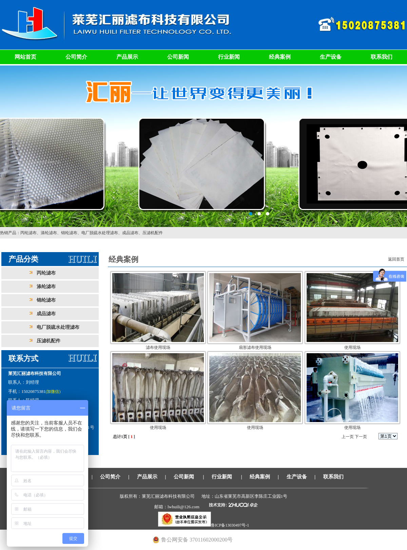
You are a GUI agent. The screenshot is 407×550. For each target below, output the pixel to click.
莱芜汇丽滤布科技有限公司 (203, 145)
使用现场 (352, 347)
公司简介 (76, 57)
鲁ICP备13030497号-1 (230, 525)
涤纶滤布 (49, 232)
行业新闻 (229, 57)
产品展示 (127, 57)
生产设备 (331, 57)
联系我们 (381, 57)
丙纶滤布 (28, 232)
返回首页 (396, 259)
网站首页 (25, 57)
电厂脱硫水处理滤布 (99, 232)
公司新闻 (178, 57)
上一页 (348, 436)
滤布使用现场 (158, 347)
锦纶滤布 (69, 232)
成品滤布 (130, 232)
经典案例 (280, 57)
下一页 (361, 436)
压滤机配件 (152, 232)
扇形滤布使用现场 (255, 347)
